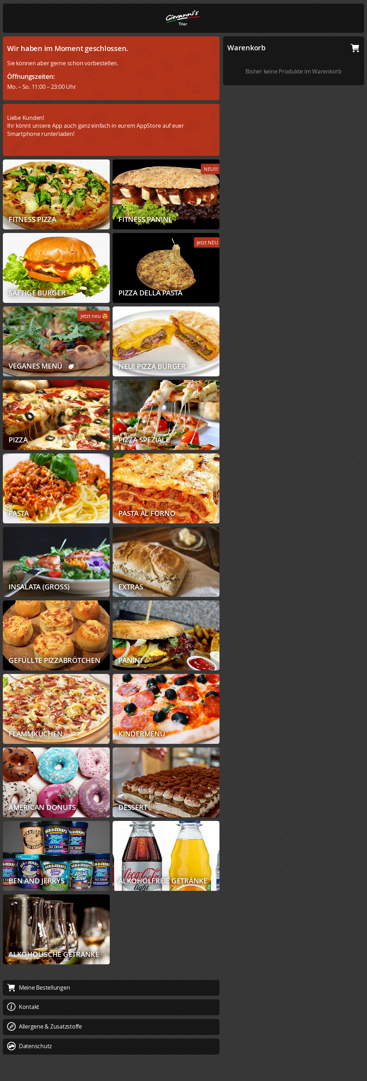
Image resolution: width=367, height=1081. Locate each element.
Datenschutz (29, 1046)
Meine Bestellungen (38, 987)
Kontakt (23, 1007)
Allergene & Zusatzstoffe (44, 1026)
